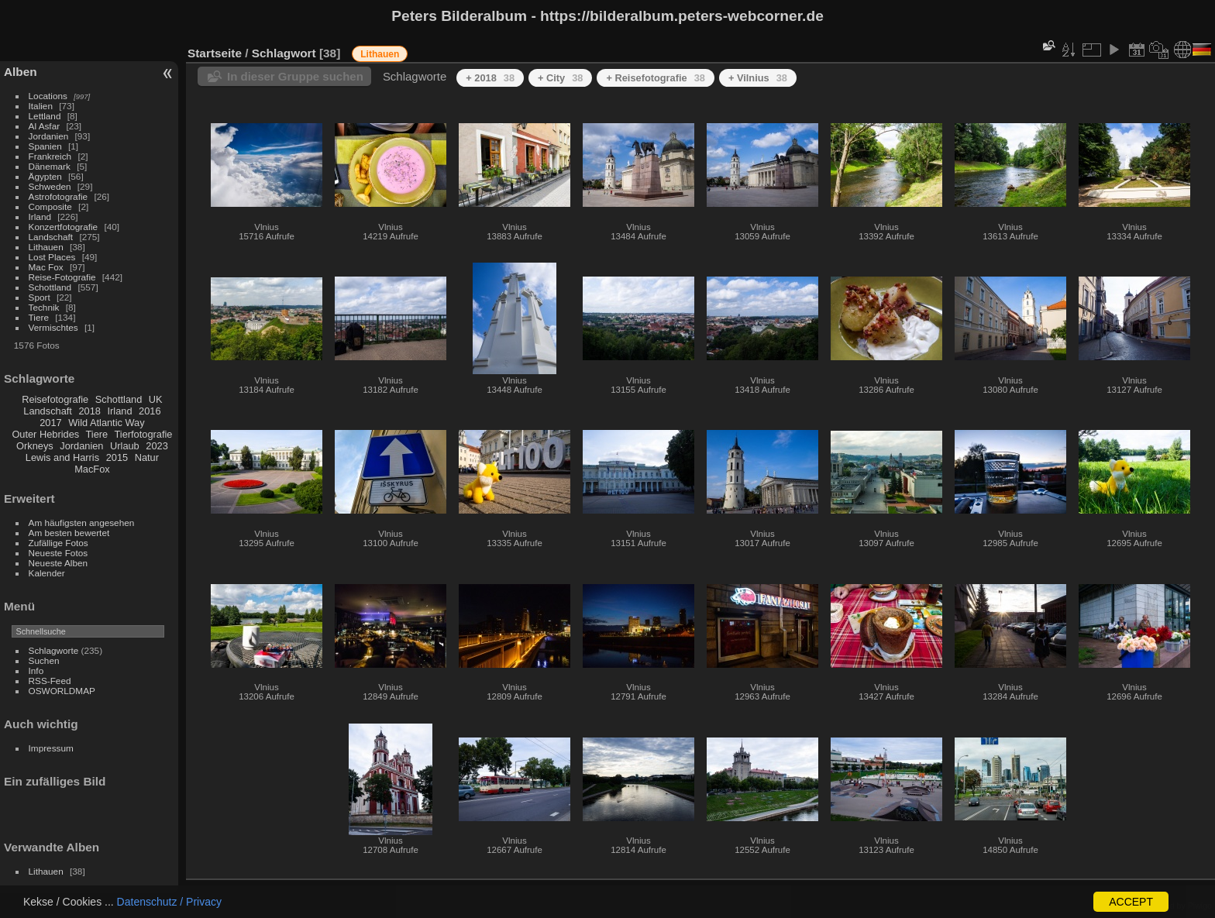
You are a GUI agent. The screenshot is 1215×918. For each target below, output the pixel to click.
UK (156, 399)
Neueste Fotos (58, 553)
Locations (48, 96)
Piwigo (1200, 905)
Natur (147, 457)
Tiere (39, 317)
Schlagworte (54, 650)
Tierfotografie (144, 434)
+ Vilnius (757, 78)
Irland (40, 216)
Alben (20, 71)
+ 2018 (490, 78)
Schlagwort (284, 53)
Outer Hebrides (45, 434)
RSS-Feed (50, 681)
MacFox (92, 469)
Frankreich (50, 156)
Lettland (45, 116)
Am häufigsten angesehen (82, 522)
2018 (89, 411)
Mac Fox (46, 267)
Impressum (51, 748)
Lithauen (46, 247)
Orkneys (34, 446)
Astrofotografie (58, 196)
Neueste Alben (58, 563)
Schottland (50, 287)
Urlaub (124, 446)
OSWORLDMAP (62, 691)
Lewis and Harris (62, 457)
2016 (149, 411)
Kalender (47, 573)
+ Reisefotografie (655, 78)
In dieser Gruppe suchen (295, 76)
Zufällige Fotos (58, 543)
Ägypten (45, 176)
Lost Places (52, 257)
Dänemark (50, 166)
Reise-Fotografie (62, 277)
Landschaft (51, 237)
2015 (117, 457)
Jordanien (49, 136)
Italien (41, 106)
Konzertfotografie (63, 227)
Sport (39, 297)
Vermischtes (53, 327)
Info (36, 670)
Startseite (215, 53)
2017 (50, 422)
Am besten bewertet (69, 533)
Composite (50, 206)
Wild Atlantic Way (106, 422)
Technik (44, 307)
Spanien (45, 146)
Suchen (44, 660)
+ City (560, 78)
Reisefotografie (55, 399)
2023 (156, 446)
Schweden (50, 186)
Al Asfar (44, 126)
